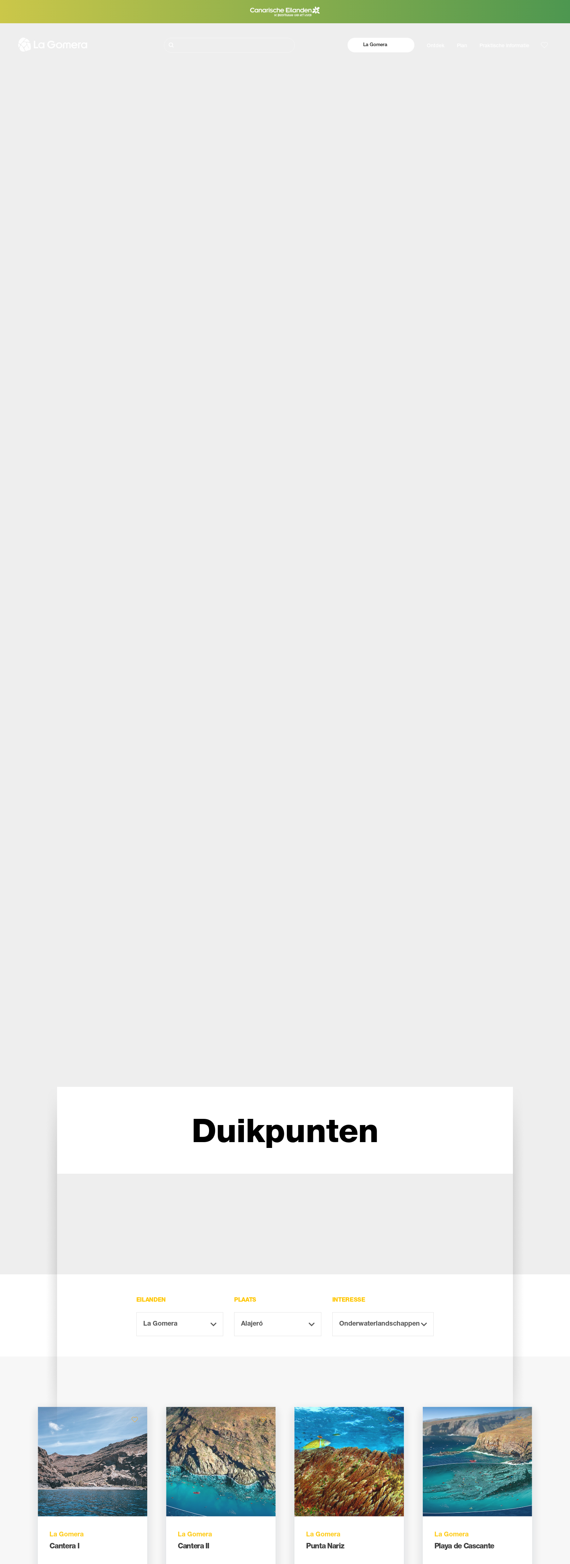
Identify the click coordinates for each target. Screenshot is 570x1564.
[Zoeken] (229, 45)
